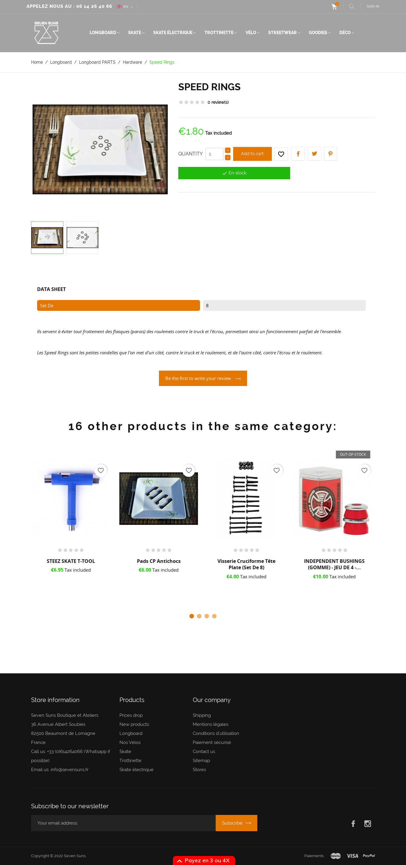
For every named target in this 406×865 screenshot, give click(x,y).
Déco (344, 32)
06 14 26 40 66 (94, 6)
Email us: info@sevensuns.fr (59, 769)
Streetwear (282, 32)
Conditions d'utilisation (216, 733)
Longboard (103, 32)
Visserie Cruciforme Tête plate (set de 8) (246, 564)
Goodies (318, 32)
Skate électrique (172, 32)
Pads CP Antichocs (159, 561)
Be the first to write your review (198, 378)
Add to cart (252, 153)
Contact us (204, 751)
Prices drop (131, 715)
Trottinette (219, 32)
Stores (199, 769)
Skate (134, 32)
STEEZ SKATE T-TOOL (71, 561)
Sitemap (201, 760)
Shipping (202, 715)
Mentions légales (210, 724)
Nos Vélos (130, 742)
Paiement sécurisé (212, 742)
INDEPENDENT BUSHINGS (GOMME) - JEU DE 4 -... (334, 564)
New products (134, 724)
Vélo (251, 32)
